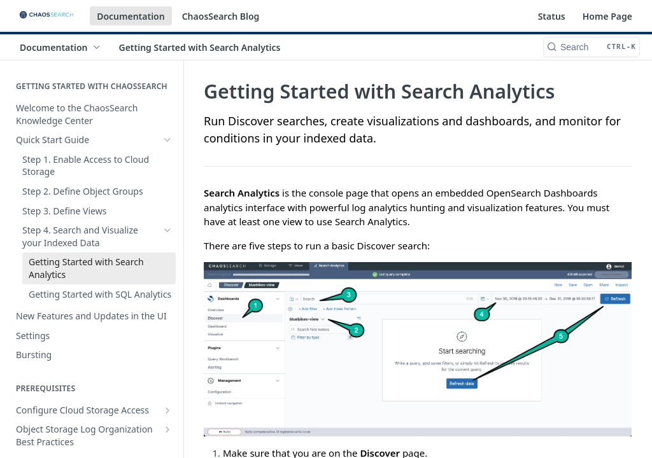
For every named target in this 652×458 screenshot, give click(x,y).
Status (551, 16)
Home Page (607, 16)
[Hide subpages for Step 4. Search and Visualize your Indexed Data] (167, 230)
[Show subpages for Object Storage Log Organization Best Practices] (167, 429)
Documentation (131, 16)
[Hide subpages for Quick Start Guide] (167, 140)
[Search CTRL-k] (591, 47)
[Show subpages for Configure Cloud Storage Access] (167, 410)
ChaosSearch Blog (221, 16)
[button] (418, 349)
